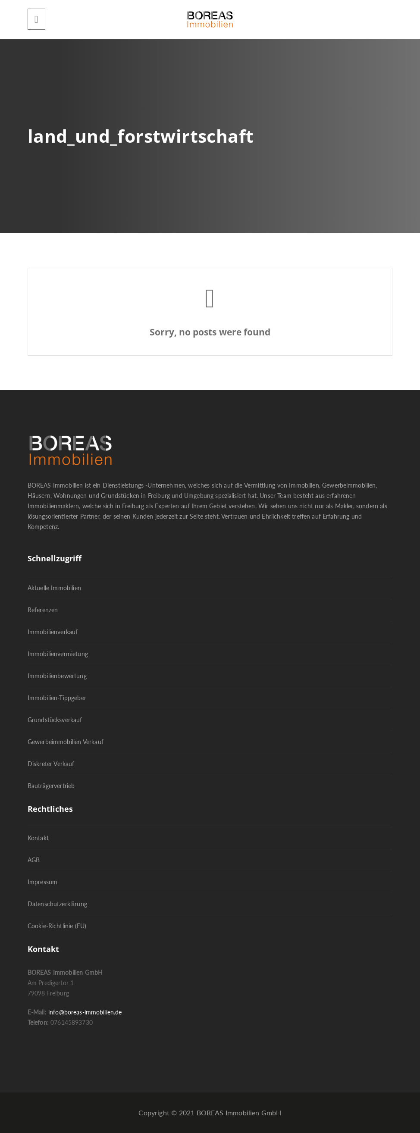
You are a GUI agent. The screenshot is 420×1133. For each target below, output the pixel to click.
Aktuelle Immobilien (54, 588)
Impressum (42, 882)
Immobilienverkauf (53, 631)
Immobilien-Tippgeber (57, 697)
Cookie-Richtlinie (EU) (57, 926)
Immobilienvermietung (58, 653)
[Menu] (36, 19)
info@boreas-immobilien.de (85, 1012)
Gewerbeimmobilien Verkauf (65, 741)
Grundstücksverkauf (55, 719)
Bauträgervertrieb (51, 785)
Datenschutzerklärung (57, 904)
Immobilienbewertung (57, 675)
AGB (34, 860)
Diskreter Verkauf (51, 763)
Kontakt (38, 838)
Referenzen (43, 609)
